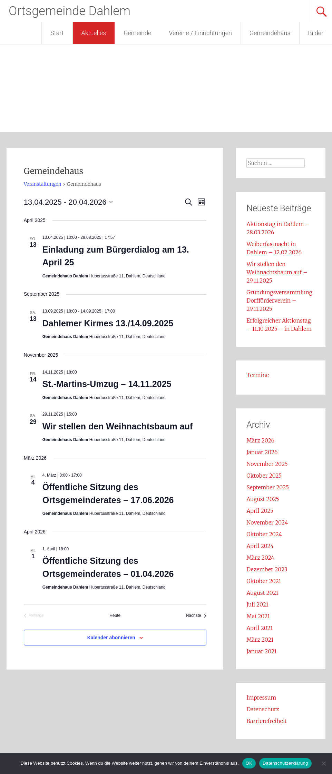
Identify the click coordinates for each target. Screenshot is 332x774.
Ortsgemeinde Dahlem (69, 11)
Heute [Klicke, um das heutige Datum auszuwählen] (114, 615)
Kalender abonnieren (111, 637)
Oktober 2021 (263, 581)
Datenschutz (262, 709)
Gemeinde (137, 33)
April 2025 (259, 510)
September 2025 (267, 487)
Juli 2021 (257, 604)
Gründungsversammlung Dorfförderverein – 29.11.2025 (279, 300)
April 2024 (260, 545)
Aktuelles (93, 33)
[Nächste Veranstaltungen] (196, 616)
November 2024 (267, 522)
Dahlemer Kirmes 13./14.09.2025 (107, 323)
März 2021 (259, 639)
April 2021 (259, 627)
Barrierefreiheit (266, 720)
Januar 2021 (261, 651)
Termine (257, 374)
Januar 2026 (261, 452)
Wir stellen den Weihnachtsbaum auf (117, 426)
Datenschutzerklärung (285, 763)
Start (57, 33)
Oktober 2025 (264, 475)
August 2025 (262, 499)
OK (249, 763)
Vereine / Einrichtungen (200, 33)
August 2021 (262, 592)
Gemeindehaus (270, 33)
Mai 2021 (258, 616)
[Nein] (323, 763)
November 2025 (267, 463)
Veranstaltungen (42, 184)
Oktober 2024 (264, 534)
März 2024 (260, 557)
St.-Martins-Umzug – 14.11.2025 (107, 384)
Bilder (315, 33)
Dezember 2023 (266, 569)
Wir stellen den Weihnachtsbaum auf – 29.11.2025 (276, 272)
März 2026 (260, 440)
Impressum (261, 697)
